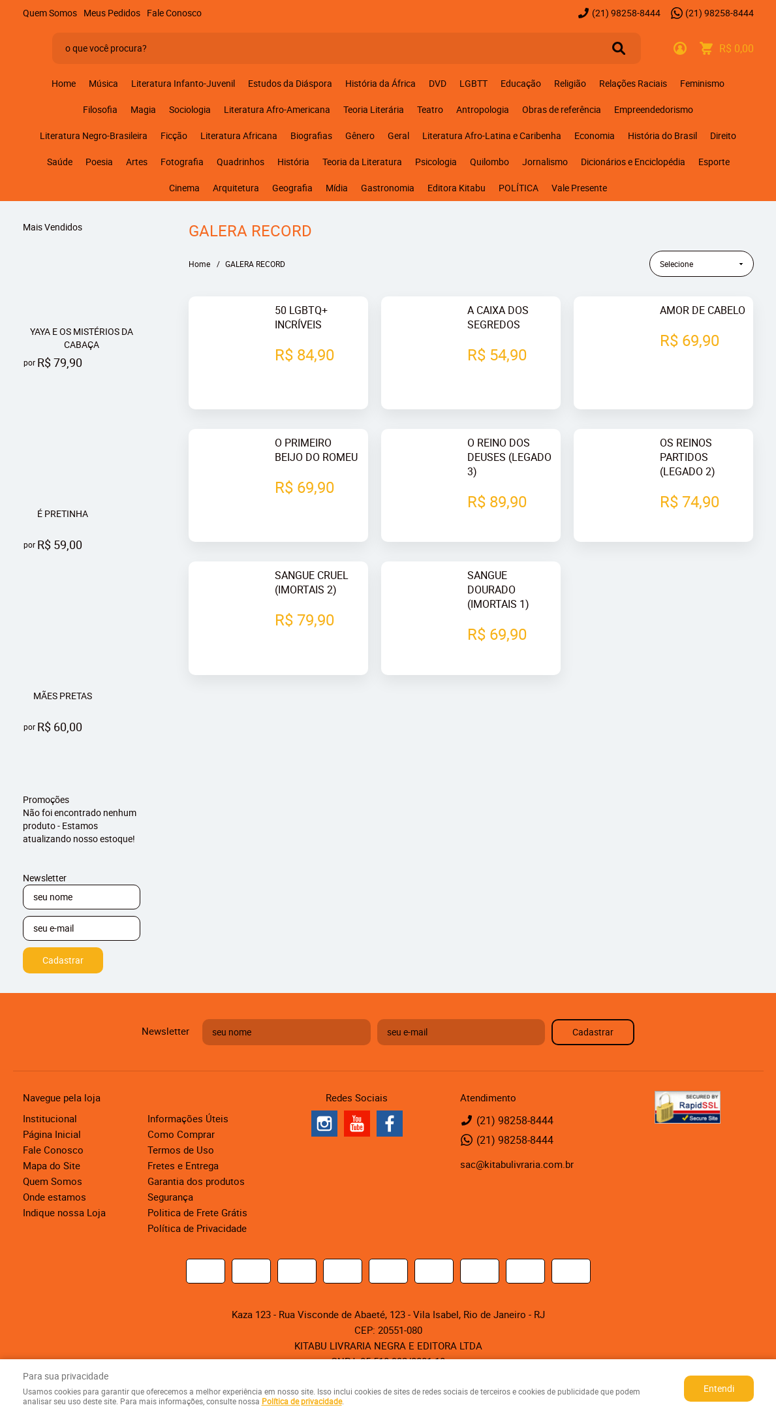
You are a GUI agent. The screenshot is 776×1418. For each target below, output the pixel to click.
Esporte (714, 161)
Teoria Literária (373, 109)
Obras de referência (561, 109)
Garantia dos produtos (196, 1181)
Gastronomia (387, 187)
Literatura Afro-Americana (277, 109)
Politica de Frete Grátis (197, 1212)
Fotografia (182, 161)
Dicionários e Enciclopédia (633, 161)
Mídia (337, 187)
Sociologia (190, 109)
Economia (594, 135)
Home (64, 83)
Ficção (174, 135)
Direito (723, 135)
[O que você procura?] (618, 48)
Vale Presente (579, 187)
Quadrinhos (240, 161)
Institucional (50, 1118)
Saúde (59, 161)
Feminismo (702, 83)
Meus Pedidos (112, 13)
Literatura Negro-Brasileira (93, 135)
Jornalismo (545, 161)
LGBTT (473, 83)
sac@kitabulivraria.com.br (517, 1164)
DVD (437, 83)
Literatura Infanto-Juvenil (183, 83)
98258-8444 (626, 13)
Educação (521, 83)
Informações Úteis (187, 1118)
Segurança (170, 1196)
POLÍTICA (518, 187)
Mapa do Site (51, 1165)
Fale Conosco (174, 13)
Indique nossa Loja (64, 1212)
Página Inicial (52, 1134)
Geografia (292, 187)
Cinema (184, 187)
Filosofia (100, 109)
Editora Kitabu (456, 187)
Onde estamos (54, 1196)
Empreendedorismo (653, 109)
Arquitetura (236, 187)
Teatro (430, 109)
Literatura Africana (238, 135)
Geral (398, 135)
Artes (136, 161)
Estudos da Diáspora (290, 83)
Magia (143, 109)
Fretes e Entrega (183, 1165)
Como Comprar (181, 1134)
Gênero (360, 135)
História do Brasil (662, 135)
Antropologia (482, 109)
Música (103, 83)
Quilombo (489, 161)
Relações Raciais (633, 83)
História (293, 161)
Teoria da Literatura (362, 161)
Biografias (311, 135)
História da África (380, 83)
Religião (570, 83)
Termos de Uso (180, 1149)
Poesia (99, 161)
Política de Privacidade (197, 1228)
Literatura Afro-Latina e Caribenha (491, 135)
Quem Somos (50, 13)
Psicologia (436, 161)
